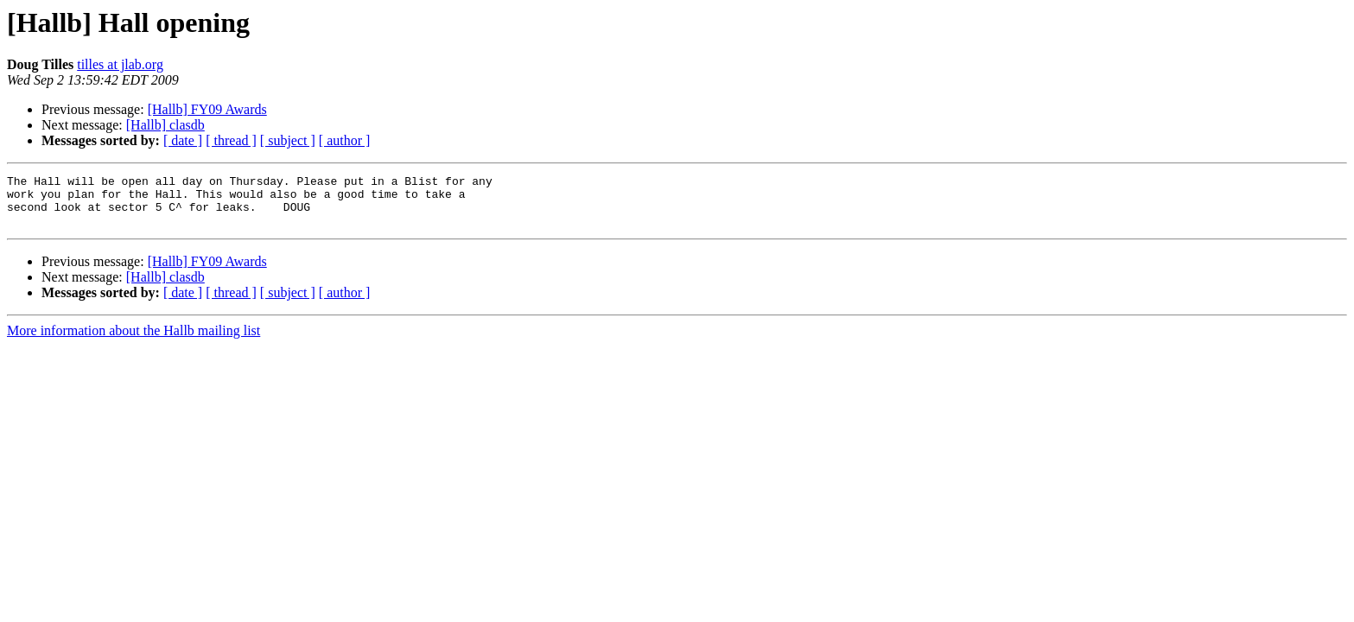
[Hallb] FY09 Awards (207, 109)
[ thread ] (231, 140)
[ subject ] (287, 140)
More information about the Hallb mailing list (133, 340)
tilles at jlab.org (120, 64)
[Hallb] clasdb (165, 124)
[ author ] (345, 140)
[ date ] (182, 140)
